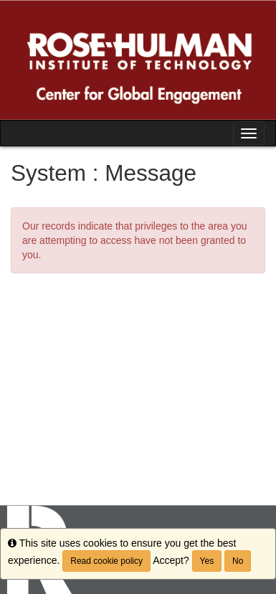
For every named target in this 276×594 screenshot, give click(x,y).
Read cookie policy (106, 561)
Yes (207, 561)
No (237, 561)
